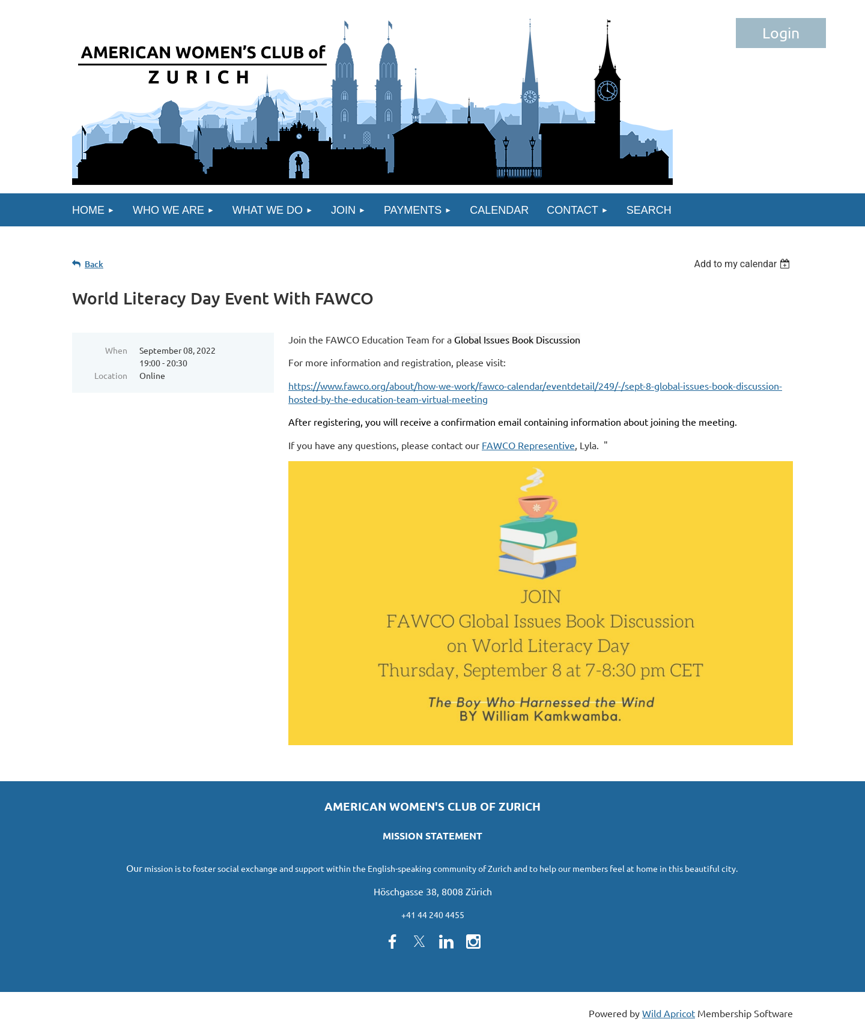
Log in (781, 33)
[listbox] (743, 263)
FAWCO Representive (528, 445)
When (116, 350)
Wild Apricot (668, 1013)
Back (94, 264)
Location (110, 375)
